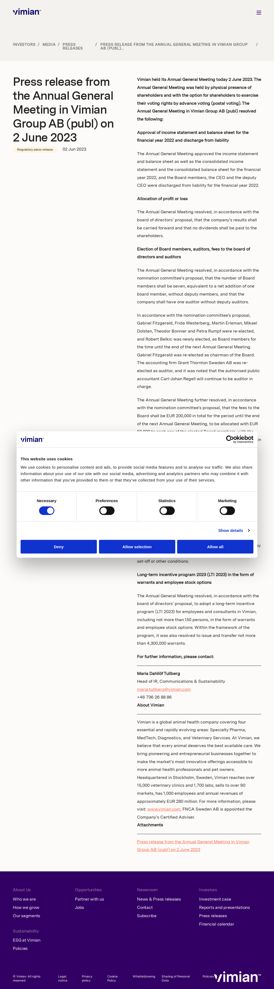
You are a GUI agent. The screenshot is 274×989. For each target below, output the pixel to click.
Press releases (73, 46)
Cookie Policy (112, 978)
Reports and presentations (224, 908)
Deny (59, 546)
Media (49, 45)
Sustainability (26, 931)
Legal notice (62, 978)
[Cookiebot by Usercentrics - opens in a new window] (230, 439)
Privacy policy (87, 978)
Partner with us (89, 899)
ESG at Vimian (26, 940)
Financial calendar (216, 924)
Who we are (24, 899)
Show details (230, 530)
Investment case (215, 899)
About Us (22, 890)
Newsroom (147, 890)
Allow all (215, 546)
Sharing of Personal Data (176, 978)
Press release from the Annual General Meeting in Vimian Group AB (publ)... (173, 46)
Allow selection (136, 546)
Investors (24, 45)
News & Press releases (159, 899)
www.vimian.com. (164, 809)
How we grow (26, 908)
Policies (20, 949)
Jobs (79, 908)
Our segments (26, 916)
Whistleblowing (144, 976)
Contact (145, 908)
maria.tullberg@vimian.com (164, 690)
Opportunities (88, 890)
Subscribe (147, 916)
